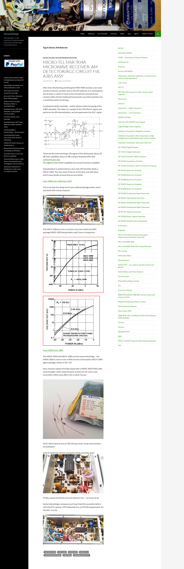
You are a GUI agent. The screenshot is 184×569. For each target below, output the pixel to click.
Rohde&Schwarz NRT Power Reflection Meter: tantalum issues (13, 124)
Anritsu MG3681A (125, 71)
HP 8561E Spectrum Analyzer (130, 170)
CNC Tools (122, 83)
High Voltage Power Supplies (129, 126)
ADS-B (120, 48)
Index (82, 34)
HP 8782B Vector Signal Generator (132, 216)
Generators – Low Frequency (129, 113)
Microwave (122, 251)
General (121, 103)
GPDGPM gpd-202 (51, 159)
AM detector (50, 552)
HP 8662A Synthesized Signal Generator (134, 202)
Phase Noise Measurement (128, 281)
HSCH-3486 (62, 552)
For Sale (114, 34)
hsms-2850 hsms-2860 (53, 350)
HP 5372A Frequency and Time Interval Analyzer (137, 166)
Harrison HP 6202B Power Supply (131, 122)
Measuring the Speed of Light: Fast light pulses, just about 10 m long (14, 80)
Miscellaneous (123, 260)
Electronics (122, 99)
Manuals (91, 34)
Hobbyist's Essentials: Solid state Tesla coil (134, 143)
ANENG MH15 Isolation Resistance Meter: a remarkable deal (12, 103)
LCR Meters (122, 226)
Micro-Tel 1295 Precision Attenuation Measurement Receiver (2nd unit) (133, 236)
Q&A (129, 34)
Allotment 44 (123, 62)
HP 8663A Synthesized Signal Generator (134, 207)
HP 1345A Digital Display (128, 147)
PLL (119, 285)
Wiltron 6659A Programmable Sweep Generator (137, 341)
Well (120, 336)
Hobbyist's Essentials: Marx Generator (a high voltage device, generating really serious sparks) (137, 137)
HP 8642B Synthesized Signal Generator (134, 193)
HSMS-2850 (73, 552)
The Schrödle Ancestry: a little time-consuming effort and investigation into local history (14, 161)
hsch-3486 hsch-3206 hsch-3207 (57, 181)
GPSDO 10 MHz (124, 117)
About (136, 34)
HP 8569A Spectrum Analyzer (130, 184)
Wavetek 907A (124, 332)
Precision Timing (124, 290)
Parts (122, 34)
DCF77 (121, 87)
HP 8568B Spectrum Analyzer (130, 179)
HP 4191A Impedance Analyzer (130, 161)
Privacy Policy (147, 34)
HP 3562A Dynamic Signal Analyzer (132, 156)
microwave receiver (52, 555)
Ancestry (121, 67)
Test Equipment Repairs (127, 306)
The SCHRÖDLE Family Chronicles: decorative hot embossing (12, 137)
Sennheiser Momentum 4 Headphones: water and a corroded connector (12, 169)
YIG (119, 345)
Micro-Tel (84, 552)
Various (121, 322)
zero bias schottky (81, 555)
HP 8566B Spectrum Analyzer (130, 175)
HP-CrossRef (102, 34)
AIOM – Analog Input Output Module (133, 57)
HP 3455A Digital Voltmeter (129, 152)
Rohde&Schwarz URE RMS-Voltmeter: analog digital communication (13, 111)
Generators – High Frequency (129, 108)
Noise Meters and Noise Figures (130, 272)
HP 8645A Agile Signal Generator (131, 198)
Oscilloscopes (123, 276)
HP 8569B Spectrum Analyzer (130, 189)
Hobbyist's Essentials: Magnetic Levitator (134, 131)
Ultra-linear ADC (125, 311)
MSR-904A (67, 555)
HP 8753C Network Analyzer (129, 212)
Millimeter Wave (124, 255)
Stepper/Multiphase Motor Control (132, 302)
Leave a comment (64, 81)
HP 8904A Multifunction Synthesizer (132, 221)
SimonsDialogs (11, 33)
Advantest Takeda (125, 53)
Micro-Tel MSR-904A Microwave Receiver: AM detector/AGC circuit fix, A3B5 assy (71, 69)
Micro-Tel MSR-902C (126, 242)
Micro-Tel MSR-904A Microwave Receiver (60, 58)
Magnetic (121, 230)
